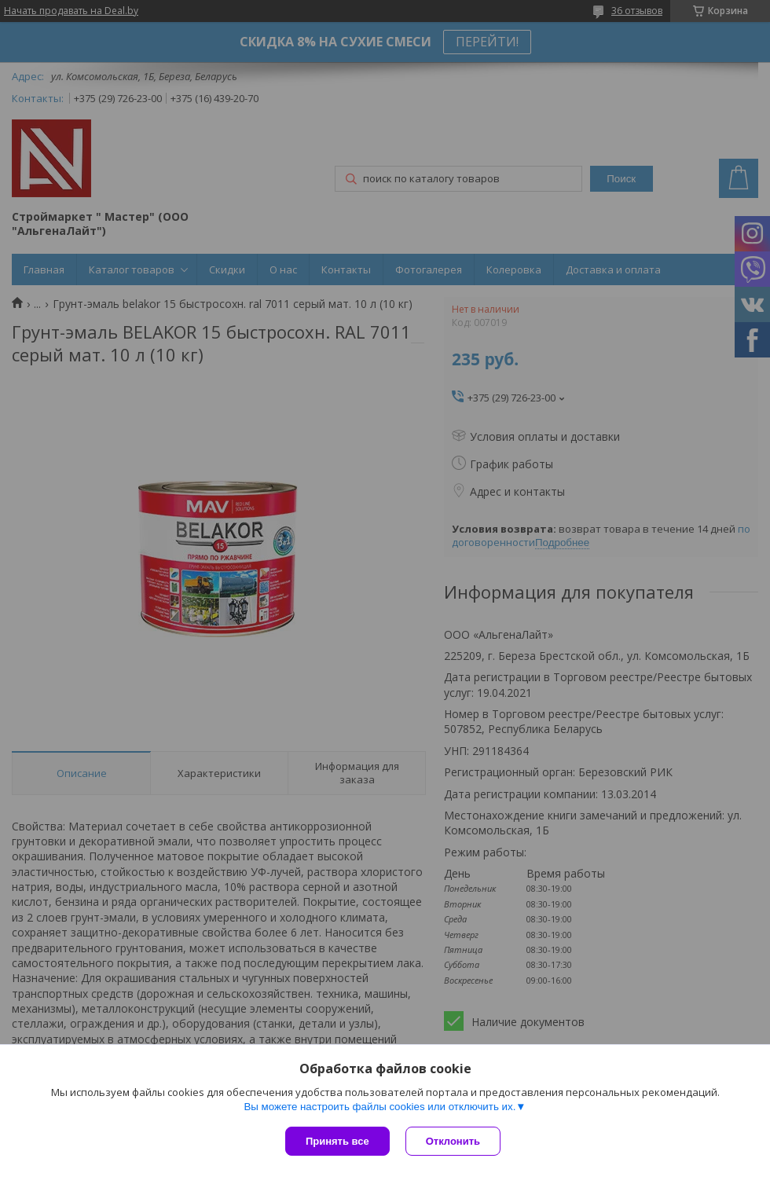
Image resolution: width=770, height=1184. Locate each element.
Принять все (337, 1141)
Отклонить (453, 1141)
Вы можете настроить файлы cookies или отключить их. (379, 1107)
